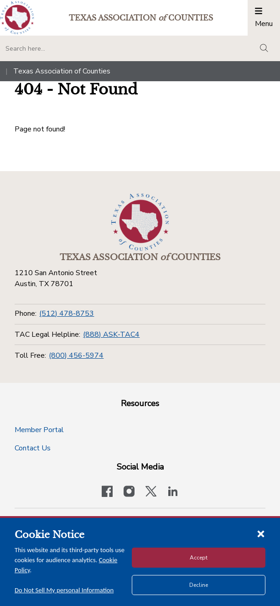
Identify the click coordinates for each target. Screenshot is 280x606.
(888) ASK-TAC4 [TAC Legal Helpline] (111, 334)
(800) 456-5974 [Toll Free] (76, 355)
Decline (198, 585)
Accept (198, 557)
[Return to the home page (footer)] (140, 222)
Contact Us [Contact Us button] (33, 448)
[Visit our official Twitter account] (150, 492)
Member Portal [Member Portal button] (39, 430)
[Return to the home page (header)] (17, 17)
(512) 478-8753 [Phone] (66, 313)
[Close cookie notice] (260, 533)
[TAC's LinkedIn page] (172, 492)
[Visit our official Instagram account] (129, 492)
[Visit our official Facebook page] (107, 492)
